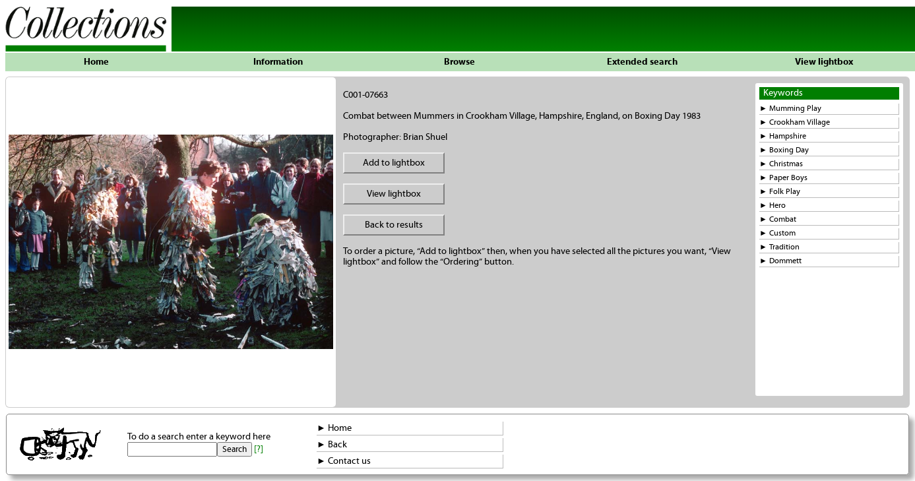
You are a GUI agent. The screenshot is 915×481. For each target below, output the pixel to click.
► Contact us (344, 461)
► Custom (777, 233)
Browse (459, 62)
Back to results (394, 225)
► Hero (772, 205)
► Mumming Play (790, 108)
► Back (332, 444)
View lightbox (824, 62)
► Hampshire (782, 136)
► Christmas (781, 164)
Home (96, 62)
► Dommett (780, 261)
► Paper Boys (783, 178)
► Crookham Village (794, 122)
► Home (334, 428)
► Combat (777, 219)
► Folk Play (779, 191)
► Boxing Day (784, 150)
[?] (258, 449)
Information (278, 62)
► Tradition (779, 247)
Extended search (642, 62)
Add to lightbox (394, 163)
